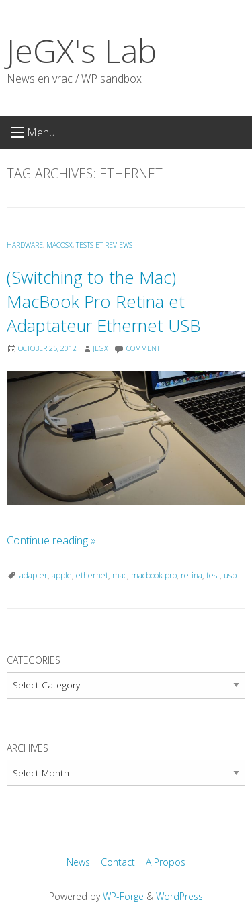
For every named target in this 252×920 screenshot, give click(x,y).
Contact (118, 862)
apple (62, 575)
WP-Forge (123, 896)
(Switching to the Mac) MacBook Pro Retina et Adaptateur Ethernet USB (103, 302)
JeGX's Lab (82, 50)
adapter (33, 575)
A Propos (165, 862)
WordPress (179, 896)
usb (230, 575)
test (213, 575)
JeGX (100, 348)
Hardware (25, 245)
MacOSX (59, 245)
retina (191, 575)
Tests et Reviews (104, 245)
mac (119, 575)
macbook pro (154, 575)
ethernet (92, 575)
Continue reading (51, 540)
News (78, 862)
